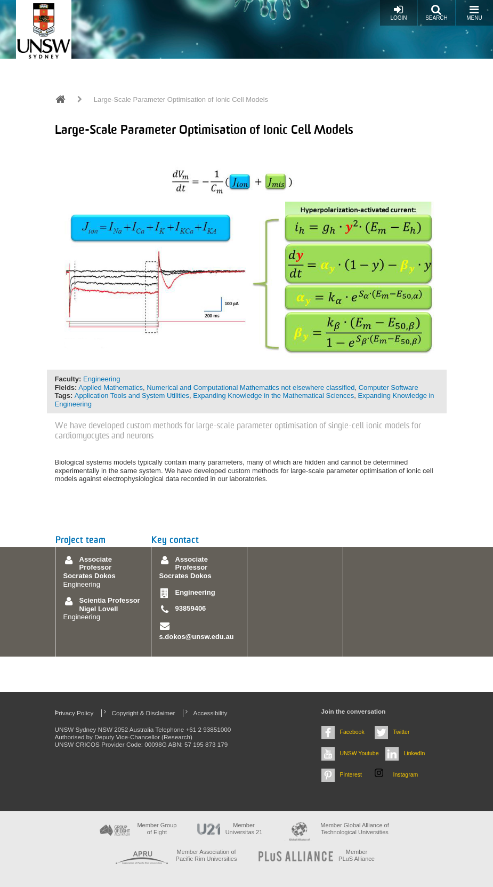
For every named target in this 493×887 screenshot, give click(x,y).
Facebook (352, 732)
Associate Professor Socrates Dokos (89, 567)
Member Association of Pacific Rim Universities (206, 855)
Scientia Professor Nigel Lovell (109, 604)
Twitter (401, 732)
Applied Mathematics (110, 387)
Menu (474, 12)
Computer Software (388, 387)
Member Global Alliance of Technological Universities (354, 828)
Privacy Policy (74, 712)
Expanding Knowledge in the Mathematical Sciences (273, 395)
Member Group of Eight (156, 828)
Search (436, 12)
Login (398, 12)
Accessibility (210, 712)
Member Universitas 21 (244, 828)
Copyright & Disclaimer (143, 712)
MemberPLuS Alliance (356, 855)
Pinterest (351, 774)
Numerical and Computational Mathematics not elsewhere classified (250, 387)
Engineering (101, 379)
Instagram (405, 774)
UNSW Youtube (359, 753)
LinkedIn (414, 753)
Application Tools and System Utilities (132, 395)
